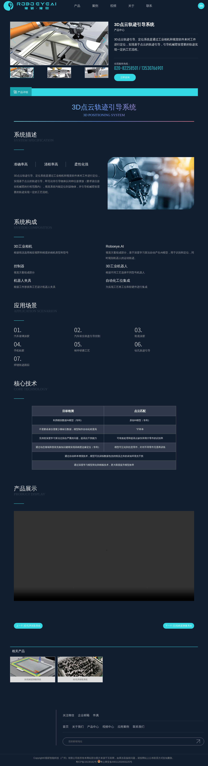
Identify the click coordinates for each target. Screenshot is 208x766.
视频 (119, 6)
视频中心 (108, 726)
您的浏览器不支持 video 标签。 (104, 556)
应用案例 (123, 726)
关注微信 (68, 715)
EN (200, 6)
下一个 (178, 625)
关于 (139, 6)
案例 (98, 6)
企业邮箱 (83, 715)
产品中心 (93, 726)
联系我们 (138, 726)
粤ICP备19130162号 (86, 762)
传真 (96, 715)
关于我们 (78, 726)
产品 (78, 6)
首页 (65, 726)
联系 (159, 6)
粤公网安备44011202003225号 (116, 762)
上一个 (28, 625)
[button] (104, 40)
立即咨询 (125, 77)
